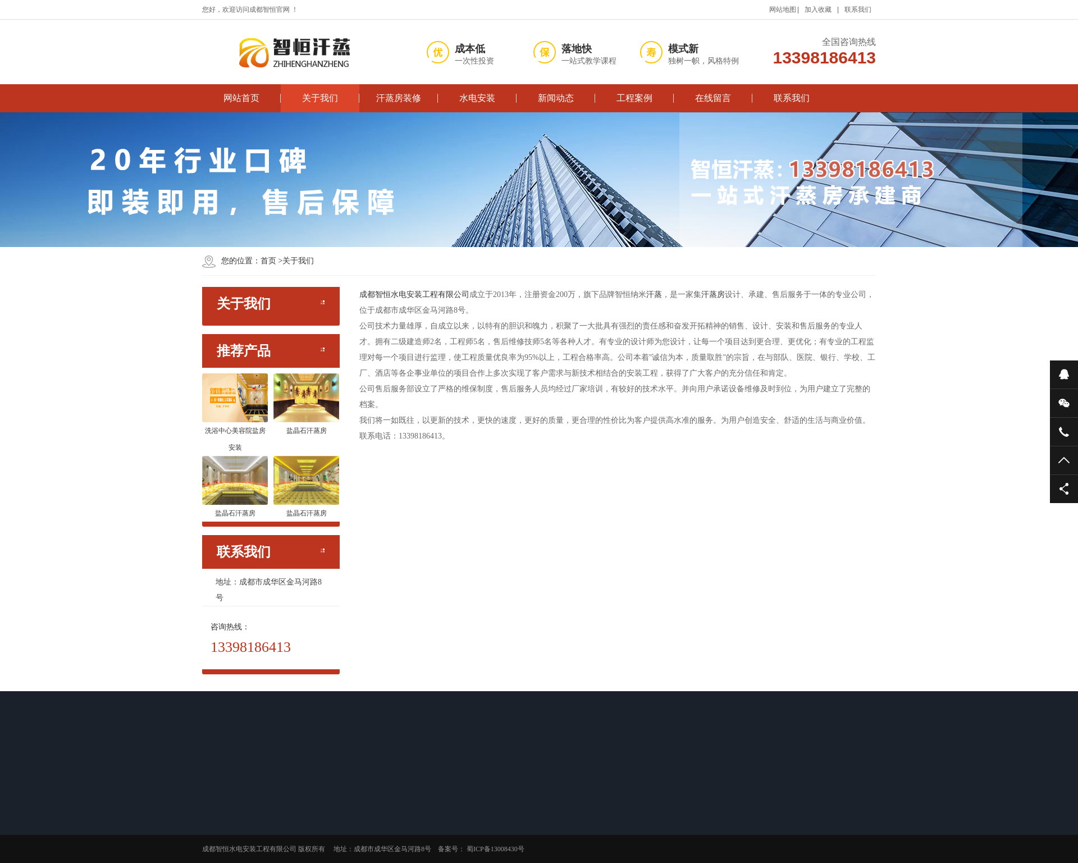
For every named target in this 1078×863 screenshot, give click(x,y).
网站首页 (241, 98)
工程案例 (634, 98)
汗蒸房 (713, 294)
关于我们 (320, 98)
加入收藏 (818, 9)
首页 (268, 261)
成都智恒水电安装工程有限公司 (414, 294)
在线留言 (713, 98)
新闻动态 (556, 98)
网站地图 (782, 9)
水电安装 (477, 98)
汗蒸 (654, 294)
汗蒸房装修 (398, 98)
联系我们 (857, 9)
